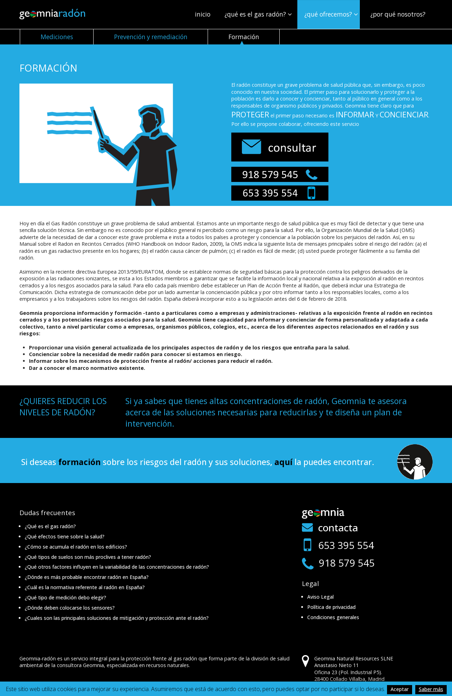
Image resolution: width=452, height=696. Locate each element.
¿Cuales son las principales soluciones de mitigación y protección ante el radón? (117, 618)
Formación (243, 37)
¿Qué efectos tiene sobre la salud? (65, 536)
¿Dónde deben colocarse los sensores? (70, 607)
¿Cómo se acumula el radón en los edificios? (76, 546)
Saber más (431, 689)
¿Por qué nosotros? (398, 14)
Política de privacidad (331, 607)
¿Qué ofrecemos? (328, 14)
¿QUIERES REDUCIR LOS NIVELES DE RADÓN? (63, 406)
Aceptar (400, 689)
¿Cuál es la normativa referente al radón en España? (85, 587)
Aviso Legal (320, 596)
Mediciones (57, 37)
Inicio (202, 14)
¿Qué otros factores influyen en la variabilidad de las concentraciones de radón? (117, 566)
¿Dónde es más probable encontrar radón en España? (87, 577)
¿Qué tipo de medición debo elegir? (65, 597)
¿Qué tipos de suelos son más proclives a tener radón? (88, 557)
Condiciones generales (333, 617)
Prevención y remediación (151, 37)
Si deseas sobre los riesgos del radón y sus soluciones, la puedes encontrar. (197, 462)
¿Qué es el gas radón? (255, 14)
